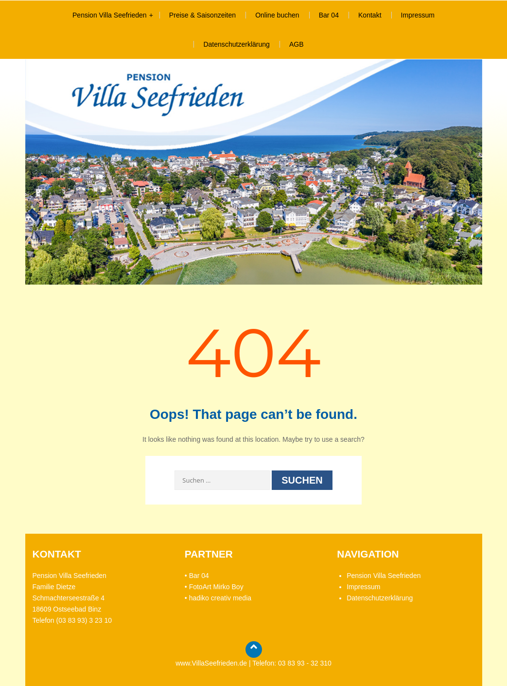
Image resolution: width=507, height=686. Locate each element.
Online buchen (277, 15)
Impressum (418, 15)
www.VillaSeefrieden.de (211, 663)
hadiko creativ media (220, 598)
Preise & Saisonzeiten (202, 15)
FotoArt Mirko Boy (216, 587)
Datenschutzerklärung (236, 44)
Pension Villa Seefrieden (109, 15)
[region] (253, 172)
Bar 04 (329, 15)
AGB (296, 44)
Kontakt (370, 15)
